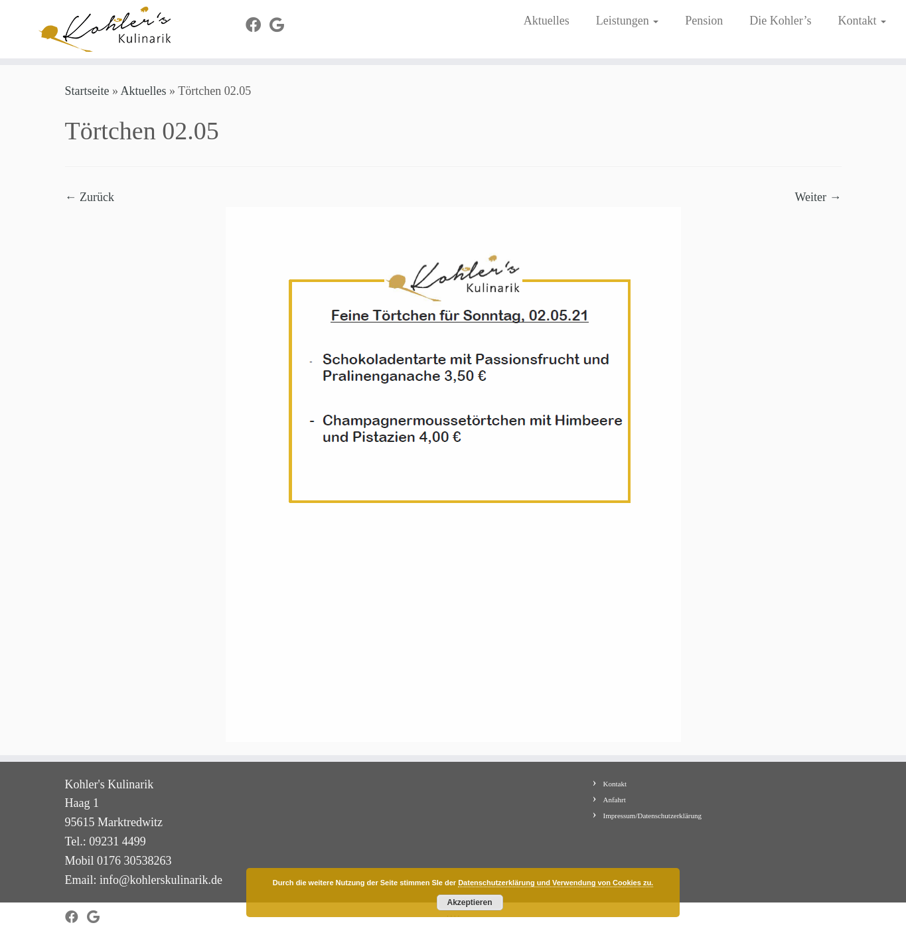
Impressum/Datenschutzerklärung (652, 816)
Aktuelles (546, 20)
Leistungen (627, 20)
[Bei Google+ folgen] (281, 25)
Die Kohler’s (780, 20)
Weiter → (817, 197)
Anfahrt (614, 800)
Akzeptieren (469, 902)
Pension (704, 20)
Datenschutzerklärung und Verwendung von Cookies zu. (555, 883)
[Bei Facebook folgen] (257, 25)
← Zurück (89, 197)
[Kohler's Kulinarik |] (104, 29)
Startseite (87, 91)
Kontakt (862, 20)
